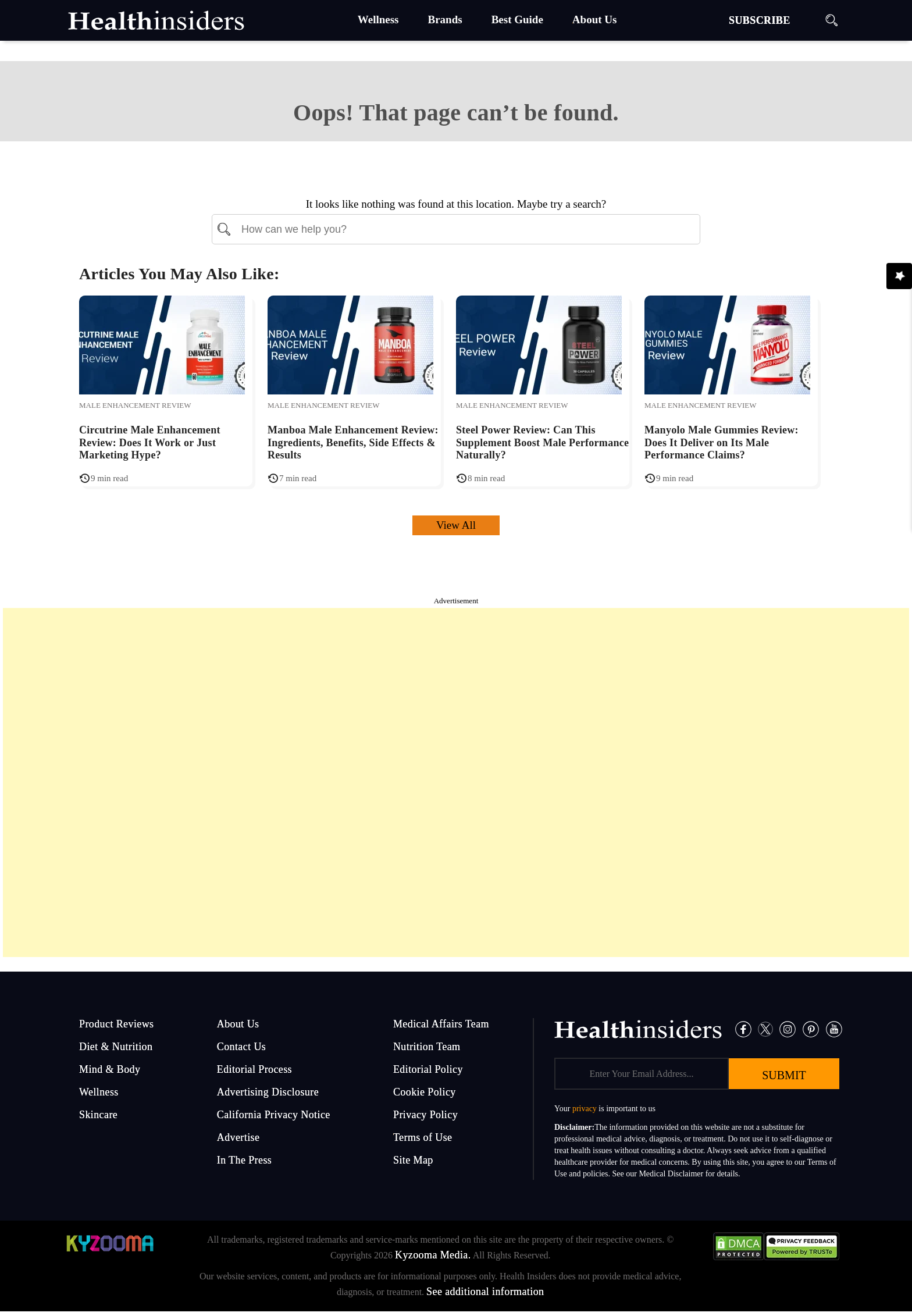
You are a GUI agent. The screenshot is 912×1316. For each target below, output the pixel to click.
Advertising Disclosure (268, 1092)
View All (456, 525)
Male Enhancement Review (135, 405)
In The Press (244, 1160)
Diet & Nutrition (115, 1046)
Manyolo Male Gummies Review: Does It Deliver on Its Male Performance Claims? (721, 442)
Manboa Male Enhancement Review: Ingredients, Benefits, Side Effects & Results (353, 442)
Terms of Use (423, 1137)
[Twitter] (766, 1028)
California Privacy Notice (273, 1115)
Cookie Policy (424, 1092)
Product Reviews (116, 1024)
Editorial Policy (428, 1069)
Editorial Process (254, 1069)
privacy (584, 1108)
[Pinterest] (811, 1028)
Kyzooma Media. (433, 1255)
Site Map (413, 1160)
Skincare (98, 1115)
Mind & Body (109, 1069)
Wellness (99, 1092)
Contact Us (241, 1046)
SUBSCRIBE (759, 20)
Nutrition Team (427, 1046)
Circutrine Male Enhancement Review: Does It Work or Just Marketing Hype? (149, 442)
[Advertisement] (456, 782)
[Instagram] (787, 1028)
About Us (238, 1024)
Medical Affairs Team (441, 1024)
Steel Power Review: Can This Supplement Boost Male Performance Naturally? (542, 442)
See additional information (485, 1291)
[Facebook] (743, 1028)
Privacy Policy (425, 1115)
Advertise (238, 1137)
